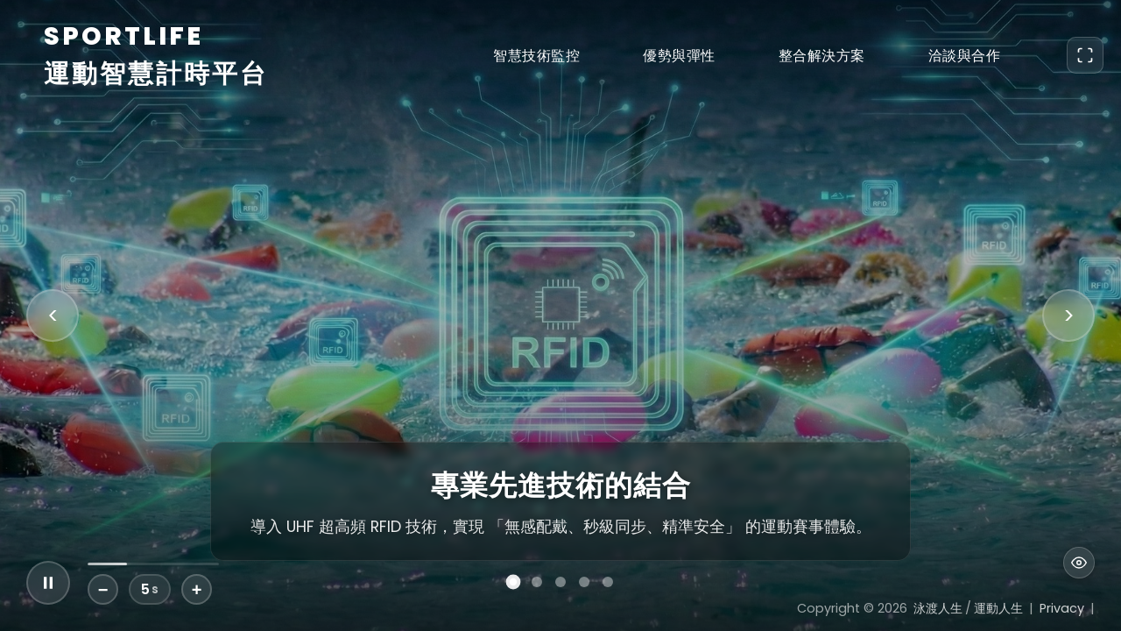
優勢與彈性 (679, 56)
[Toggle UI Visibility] (1079, 562)
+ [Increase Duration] (197, 589)
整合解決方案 (822, 56)
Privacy (1062, 608)
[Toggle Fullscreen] (1085, 55)
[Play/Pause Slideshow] (48, 583)
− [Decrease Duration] (103, 589)
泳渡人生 (937, 608)
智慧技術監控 (536, 56)
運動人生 (998, 608)
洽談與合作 (964, 56)
